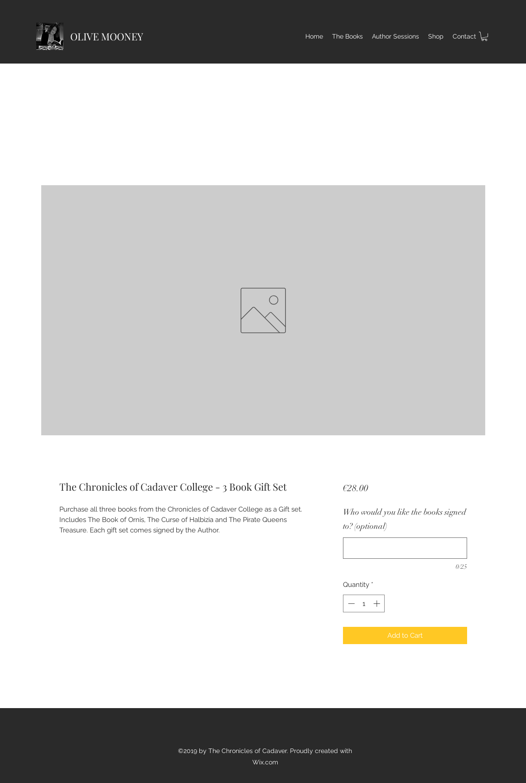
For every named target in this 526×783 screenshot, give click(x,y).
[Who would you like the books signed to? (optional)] (404, 548)
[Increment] (378, 603)
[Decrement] (350, 603)
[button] (484, 36)
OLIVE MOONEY (106, 36)
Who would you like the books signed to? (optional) (404, 519)
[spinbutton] (364, 603)
